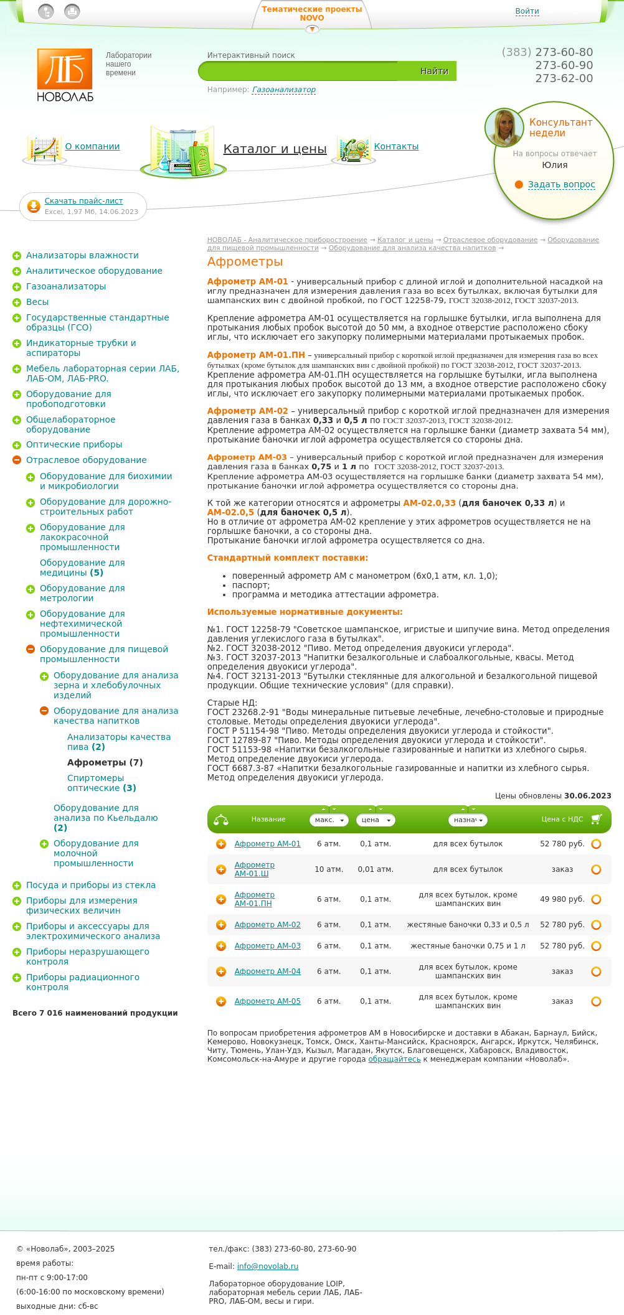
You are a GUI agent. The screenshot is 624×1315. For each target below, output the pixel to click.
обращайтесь (395, 1059)
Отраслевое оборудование (490, 240)
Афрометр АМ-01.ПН (255, 899)
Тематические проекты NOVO (312, 13)
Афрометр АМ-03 (268, 946)
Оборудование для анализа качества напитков (412, 248)
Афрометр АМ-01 (268, 844)
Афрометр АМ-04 (268, 971)
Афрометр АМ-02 (268, 924)
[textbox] (302, 71)
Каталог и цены (405, 240)
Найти (434, 71)
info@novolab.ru (268, 1266)
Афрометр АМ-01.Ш (255, 869)
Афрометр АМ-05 (268, 1001)
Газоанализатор (283, 89)
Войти (527, 11)
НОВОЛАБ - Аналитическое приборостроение (287, 240)
